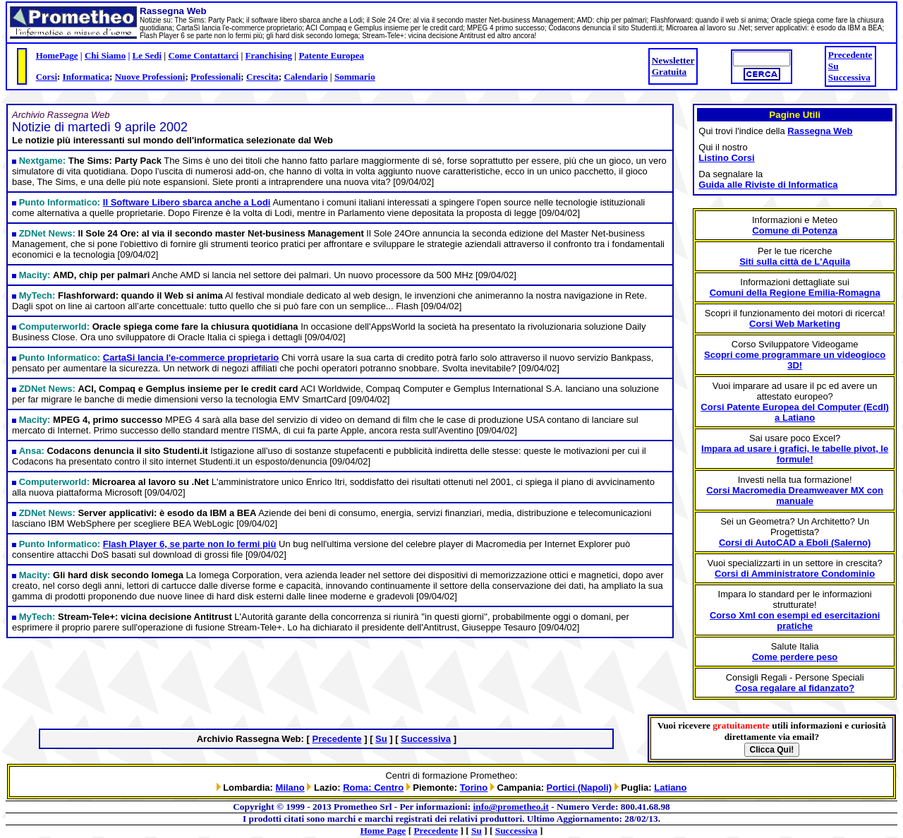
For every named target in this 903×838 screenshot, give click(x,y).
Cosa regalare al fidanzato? (794, 688)
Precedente (850, 54)
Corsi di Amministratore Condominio (795, 573)
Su (833, 66)
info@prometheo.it (511, 806)
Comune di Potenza (794, 230)
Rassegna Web (819, 131)
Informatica (86, 76)
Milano (290, 787)
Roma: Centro (373, 787)
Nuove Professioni (150, 76)
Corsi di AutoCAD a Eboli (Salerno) (795, 542)
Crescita (262, 76)
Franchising (269, 55)
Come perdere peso (794, 657)
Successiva (849, 77)
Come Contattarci (203, 55)
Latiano (670, 787)
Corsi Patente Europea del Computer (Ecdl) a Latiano (795, 412)
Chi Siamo (105, 55)
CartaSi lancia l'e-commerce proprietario (191, 357)
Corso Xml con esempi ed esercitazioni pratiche (795, 620)
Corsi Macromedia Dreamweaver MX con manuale (794, 495)
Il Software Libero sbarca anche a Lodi (187, 202)
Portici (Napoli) (579, 787)
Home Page (383, 830)
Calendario (305, 76)
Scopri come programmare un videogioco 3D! (794, 360)
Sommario (354, 76)
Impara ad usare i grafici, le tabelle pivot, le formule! (794, 454)
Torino (473, 787)
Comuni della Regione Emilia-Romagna (795, 292)
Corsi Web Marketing (794, 323)
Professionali (215, 76)
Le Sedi (147, 55)
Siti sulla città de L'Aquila (794, 261)
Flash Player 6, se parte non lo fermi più (190, 544)
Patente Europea (331, 55)
